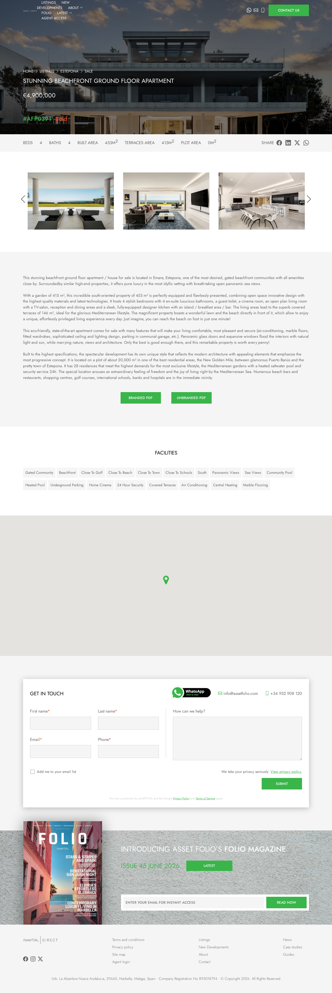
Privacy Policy (181, 798)
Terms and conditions (128, 939)
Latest (203, 10)
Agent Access (229, 10)
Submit (282, 783)
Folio (185, 10)
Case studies (292, 947)
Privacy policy (122, 947)
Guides (288, 954)
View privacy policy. (286, 771)
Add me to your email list (56, 771)
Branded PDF (141, 397)
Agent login (121, 961)
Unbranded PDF (191, 397)
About (167, 10)
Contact (204, 961)
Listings (106, 10)
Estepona (69, 71)
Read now (286, 902)
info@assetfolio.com (238, 693)
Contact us (288, 10)
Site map (118, 954)
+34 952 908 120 (283, 693)
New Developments (136, 10)
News (287, 939)
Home (28, 71)
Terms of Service (205, 798)
